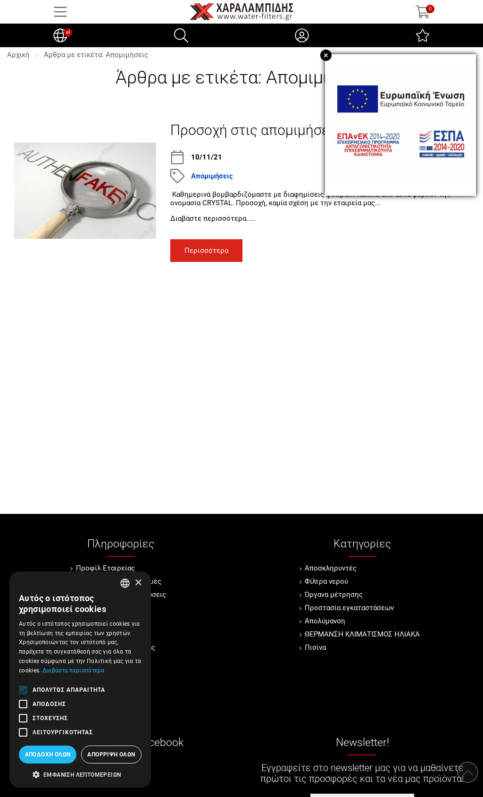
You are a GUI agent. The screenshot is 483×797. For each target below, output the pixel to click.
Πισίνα (315, 647)
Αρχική (18, 54)
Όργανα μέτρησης (334, 594)
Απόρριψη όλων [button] (111, 754)
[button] (80, 774)
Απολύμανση (325, 621)
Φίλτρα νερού (326, 581)
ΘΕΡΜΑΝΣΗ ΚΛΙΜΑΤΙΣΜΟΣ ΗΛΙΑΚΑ (362, 634)
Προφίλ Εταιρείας (105, 568)
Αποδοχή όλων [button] (48, 754)
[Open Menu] (60, 12)
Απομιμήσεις (212, 176)
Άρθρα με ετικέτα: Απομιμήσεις (96, 54)
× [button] (138, 583)
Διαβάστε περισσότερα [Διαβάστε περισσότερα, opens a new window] (73, 670)
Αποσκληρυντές (331, 568)
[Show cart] (423, 12)
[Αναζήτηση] (181, 35)
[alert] (80, 679)
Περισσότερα (206, 250)
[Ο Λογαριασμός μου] (302, 35)
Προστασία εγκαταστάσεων (349, 608)
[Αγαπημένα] (423, 35)
